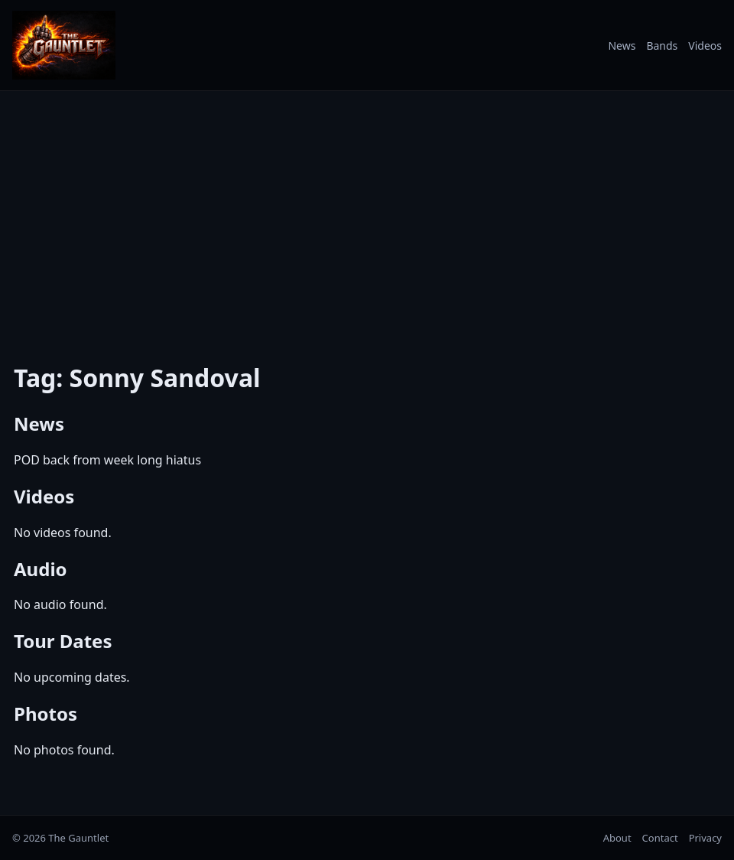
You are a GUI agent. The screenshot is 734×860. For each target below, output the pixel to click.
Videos (705, 45)
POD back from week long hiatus (107, 459)
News (621, 45)
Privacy (705, 838)
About (617, 838)
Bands (661, 45)
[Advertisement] (367, 216)
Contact (660, 838)
